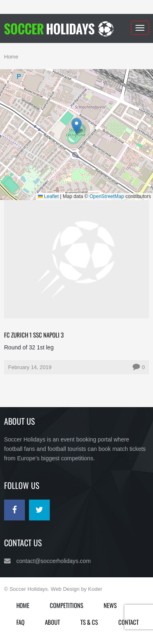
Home (11, 57)
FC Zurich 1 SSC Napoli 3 (34, 334)
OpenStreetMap (106, 196)
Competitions (66, 605)
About (52, 621)
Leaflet (48, 196)
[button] (76, 126)
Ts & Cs (89, 621)
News (110, 605)
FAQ (20, 621)
